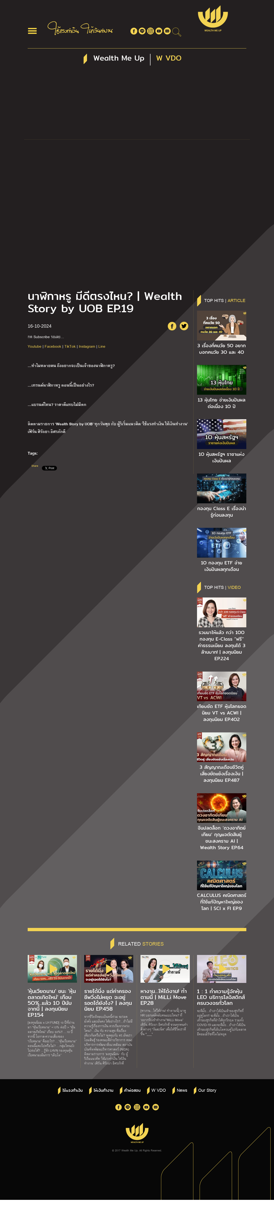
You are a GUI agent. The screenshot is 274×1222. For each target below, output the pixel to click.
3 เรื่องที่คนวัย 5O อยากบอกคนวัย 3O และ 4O (221, 348)
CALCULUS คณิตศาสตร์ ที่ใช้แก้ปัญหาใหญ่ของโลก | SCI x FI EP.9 (221, 902)
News (182, 1090)
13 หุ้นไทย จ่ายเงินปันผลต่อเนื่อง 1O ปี (221, 403)
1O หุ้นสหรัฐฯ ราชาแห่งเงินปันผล (221, 457)
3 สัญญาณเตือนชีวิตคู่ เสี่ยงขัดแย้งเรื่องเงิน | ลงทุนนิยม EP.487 (222, 773)
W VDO (158, 1090)
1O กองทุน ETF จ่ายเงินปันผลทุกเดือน (221, 566)
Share (34, 465)
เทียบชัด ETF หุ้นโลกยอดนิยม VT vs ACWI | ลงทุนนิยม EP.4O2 (221, 713)
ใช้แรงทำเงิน (72, 1090)
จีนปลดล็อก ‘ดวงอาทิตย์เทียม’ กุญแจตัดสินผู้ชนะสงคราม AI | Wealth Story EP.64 (222, 838)
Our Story (207, 1090)
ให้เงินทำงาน (103, 1090)
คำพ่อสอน (132, 1090)
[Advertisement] (137, 104)
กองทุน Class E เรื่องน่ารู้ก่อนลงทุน (221, 511)
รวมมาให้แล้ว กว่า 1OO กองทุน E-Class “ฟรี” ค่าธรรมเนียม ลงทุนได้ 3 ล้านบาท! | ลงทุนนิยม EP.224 (221, 645)
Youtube (34, 346)
